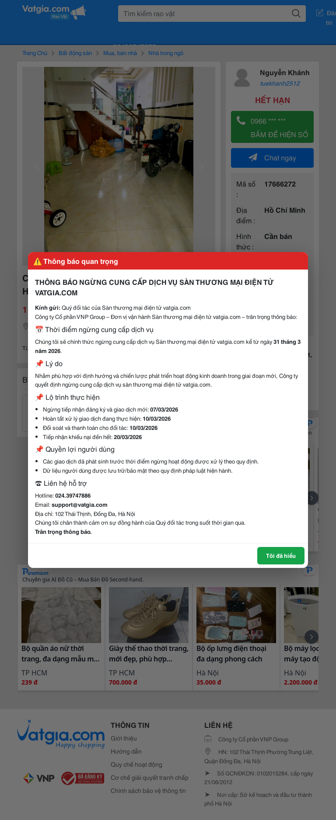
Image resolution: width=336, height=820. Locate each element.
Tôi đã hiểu (281, 555)
